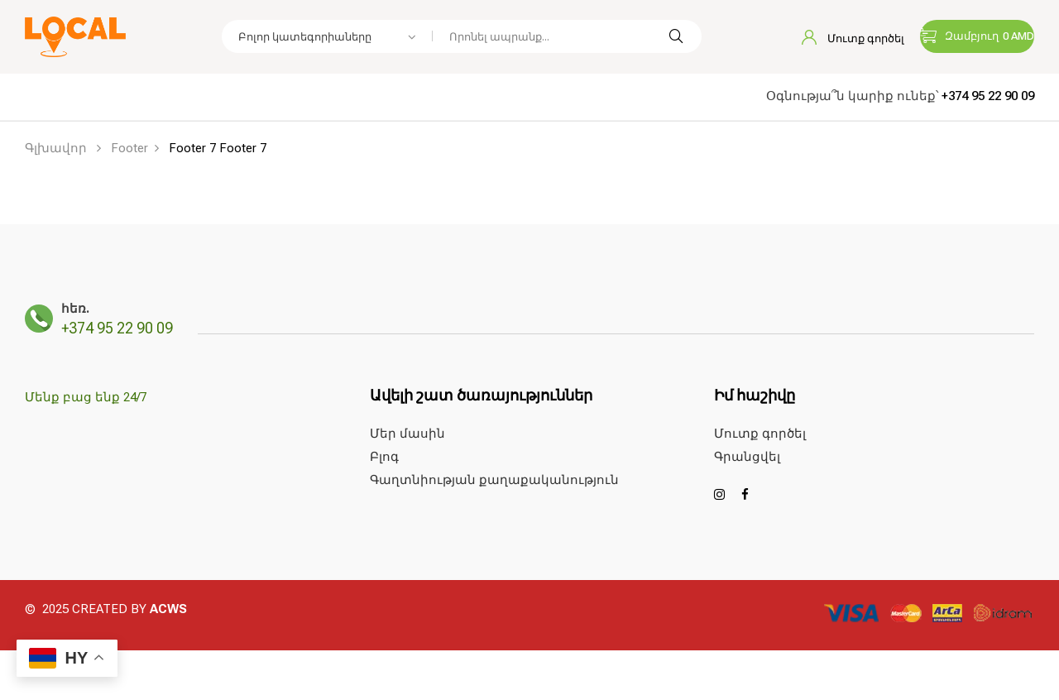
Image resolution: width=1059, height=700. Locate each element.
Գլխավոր (56, 148)
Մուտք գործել (853, 38)
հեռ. (75, 308)
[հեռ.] (39, 318)
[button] (977, 36)
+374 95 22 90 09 (988, 96)
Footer (129, 148)
